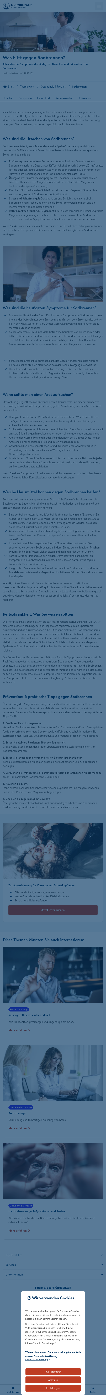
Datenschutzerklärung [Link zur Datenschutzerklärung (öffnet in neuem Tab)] (36, 1359)
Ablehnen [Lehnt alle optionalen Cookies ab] (53, 1380)
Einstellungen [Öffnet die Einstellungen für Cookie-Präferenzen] (53, 1388)
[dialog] (53, 1343)
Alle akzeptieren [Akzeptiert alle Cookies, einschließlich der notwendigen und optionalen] (53, 1371)
